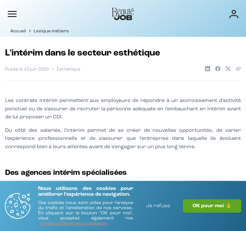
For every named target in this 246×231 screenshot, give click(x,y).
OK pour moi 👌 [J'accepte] (212, 206)
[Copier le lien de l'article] (238, 68)
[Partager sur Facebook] (217, 68)
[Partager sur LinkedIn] (207, 68)
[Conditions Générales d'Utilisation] (73, 223)
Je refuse (158, 206)
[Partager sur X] (228, 68)
